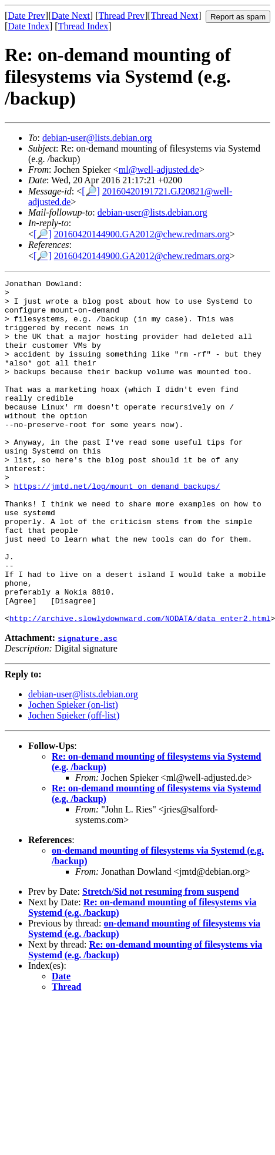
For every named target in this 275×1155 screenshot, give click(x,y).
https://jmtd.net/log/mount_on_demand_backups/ (117, 528)
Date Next (71, 16)
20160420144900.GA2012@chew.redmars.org (142, 234)
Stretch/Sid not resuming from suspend (160, 960)
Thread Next (174, 16)
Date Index (28, 26)
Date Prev (26, 16)
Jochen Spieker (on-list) (73, 773)
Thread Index (83, 26)
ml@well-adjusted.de (159, 169)
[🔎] (91, 191)
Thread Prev (121, 16)
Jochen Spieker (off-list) (73, 784)
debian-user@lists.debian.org (97, 138)
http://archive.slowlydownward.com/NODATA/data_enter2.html (140, 686)
